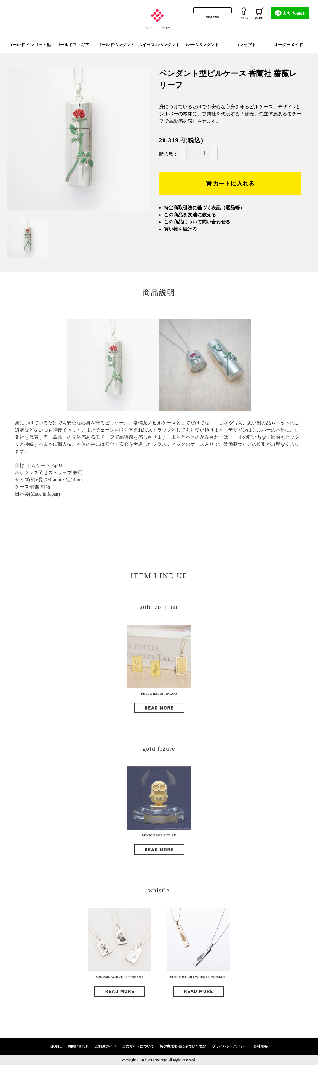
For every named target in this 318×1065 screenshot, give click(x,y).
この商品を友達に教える (190, 214)
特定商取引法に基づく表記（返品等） (204, 207)
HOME (56, 1046)
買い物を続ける (180, 228)
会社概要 (260, 1046)
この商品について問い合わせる (197, 221)
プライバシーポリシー (229, 1046)
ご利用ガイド (105, 1046)
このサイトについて (138, 1046)
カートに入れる (230, 183)
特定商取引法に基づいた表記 (183, 1046)
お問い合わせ (78, 1046)
